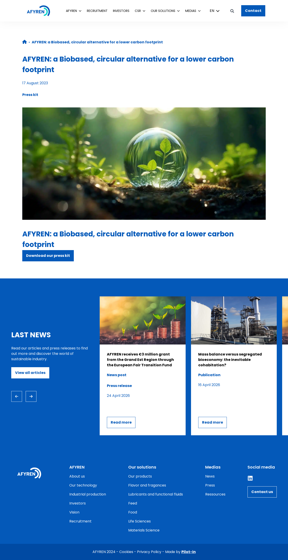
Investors (121, 11)
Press (210, 485)
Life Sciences (139, 521)
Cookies (126, 551)
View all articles (30, 372)
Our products (140, 476)
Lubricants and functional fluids (155, 494)
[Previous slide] (16, 396)
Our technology (83, 485)
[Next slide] (31, 396)
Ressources (215, 494)
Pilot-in (188, 551)
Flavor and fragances (147, 485)
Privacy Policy (149, 551)
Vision (74, 512)
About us (77, 476)
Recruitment (97, 11)
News (210, 476)
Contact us (262, 491)
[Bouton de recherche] (232, 10)
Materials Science (144, 530)
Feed (132, 503)
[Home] (41, 10)
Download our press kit (48, 255)
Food (132, 512)
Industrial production (87, 494)
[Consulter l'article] (142, 365)
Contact (253, 10)
